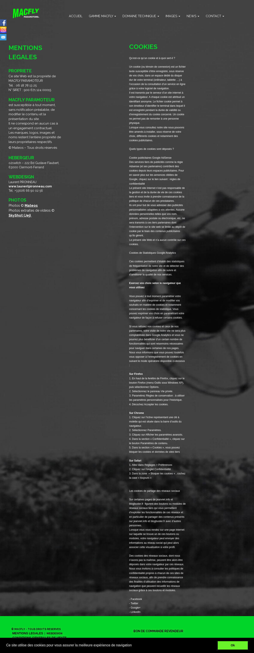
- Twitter (133, 603)
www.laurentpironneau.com (30, 186)
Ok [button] (233, 645)
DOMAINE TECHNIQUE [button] (140, 16)
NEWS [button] (193, 16)
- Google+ (135, 607)
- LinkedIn (135, 612)
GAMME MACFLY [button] (102, 16)
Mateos (31, 205)
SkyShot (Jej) (20, 215)
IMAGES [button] (173, 16)
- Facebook (135, 599)
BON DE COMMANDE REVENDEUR (158, 631)
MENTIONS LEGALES (27, 633)
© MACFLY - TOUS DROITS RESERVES (36, 629)
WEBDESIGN (54, 633)
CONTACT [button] (215, 16)
